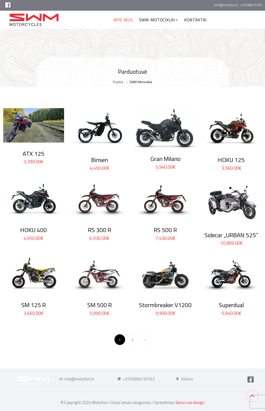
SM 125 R (33, 304)
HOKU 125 (231, 159)
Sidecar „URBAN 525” (231, 235)
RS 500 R (165, 229)
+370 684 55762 (251, 5)
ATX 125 (33, 153)
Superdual (231, 304)
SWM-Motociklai (157, 20)
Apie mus (123, 20)
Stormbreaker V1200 (165, 304)
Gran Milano (165, 158)
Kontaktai (195, 20)
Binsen (99, 159)
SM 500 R (99, 304)
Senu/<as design (190, 402)
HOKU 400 (33, 229)
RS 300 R (99, 229)
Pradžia (118, 82)
